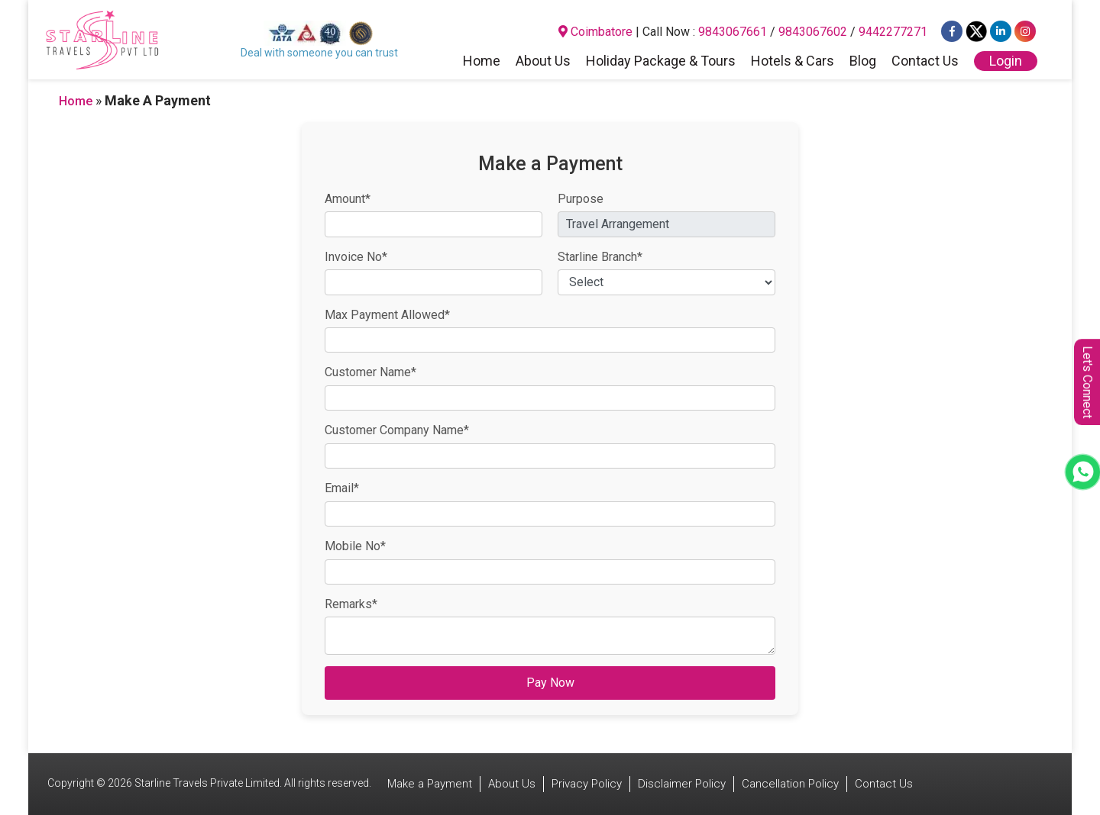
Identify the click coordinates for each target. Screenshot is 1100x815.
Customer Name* (370, 372)
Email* (342, 488)
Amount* (347, 199)
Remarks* (351, 604)
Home (481, 62)
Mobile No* (355, 546)
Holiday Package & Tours (661, 62)
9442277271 (893, 31)
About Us (543, 62)
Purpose (580, 199)
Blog (862, 62)
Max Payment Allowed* (387, 315)
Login (1005, 61)
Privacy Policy (587, 784)
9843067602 (812, 31)
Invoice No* (356, 257)
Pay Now (550, 682)
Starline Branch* (600, 257)
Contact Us (925, 62)
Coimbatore (595, 31)
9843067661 (732, 31)
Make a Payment (429, 784)
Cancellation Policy (790, 784)
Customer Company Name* (397, 430)
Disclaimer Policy (682, 784)
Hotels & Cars (792, 62)
